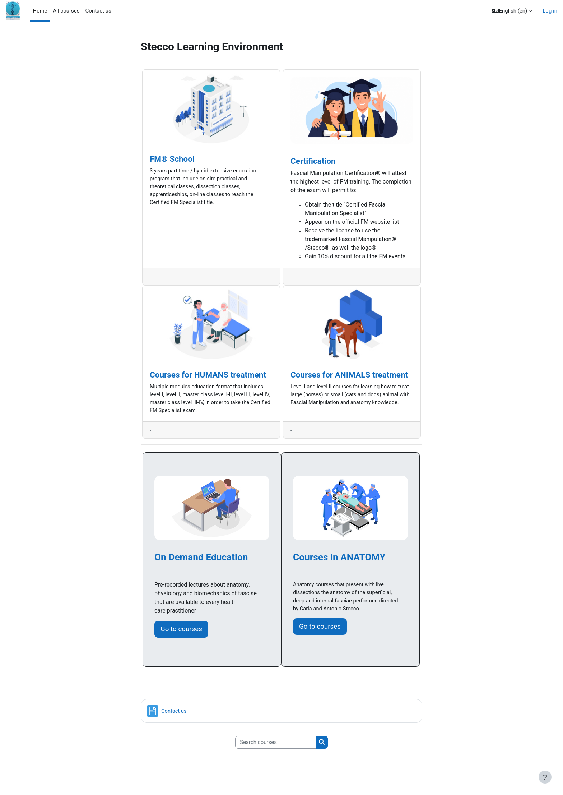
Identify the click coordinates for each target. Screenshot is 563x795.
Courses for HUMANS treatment (208, 375)
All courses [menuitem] (66, 11)
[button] (511, 11)
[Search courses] (275, 743)
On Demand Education (201, 558)
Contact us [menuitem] (98, 11)
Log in (550, 11)
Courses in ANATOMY (339, 558)
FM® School (172, 158)
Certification (313, 161)
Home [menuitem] (40, 11)
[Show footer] (545, 777)
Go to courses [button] (181, 630)
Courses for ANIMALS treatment (349, 375)
